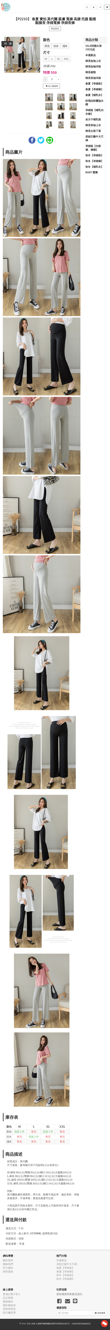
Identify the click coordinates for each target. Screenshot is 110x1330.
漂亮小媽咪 (31, 1324)
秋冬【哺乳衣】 (94, 166)
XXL (66, 59)
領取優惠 (100, 1313)
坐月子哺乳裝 (93, 119)
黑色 (47, 46)
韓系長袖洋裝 (93, 77)
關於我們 (8, 1260)
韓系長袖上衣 (93, 125)
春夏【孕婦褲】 (94, 89)
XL (58, 59)
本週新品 (90, 55)
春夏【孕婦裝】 (94, 83)
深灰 (56, 46)
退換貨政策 (9, 1308)
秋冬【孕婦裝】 (94, 155)
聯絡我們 (8, 1264)
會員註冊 (8, 1294)
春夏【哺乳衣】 (94, 95)
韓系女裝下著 (93, 130)
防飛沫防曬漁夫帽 (94, 102)
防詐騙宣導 (9, 1312)
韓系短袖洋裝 (93, 66)
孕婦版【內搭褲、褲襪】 (93, 147)
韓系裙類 (90, 72)
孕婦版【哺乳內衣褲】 (94, 111)
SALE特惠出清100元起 (93, 47)
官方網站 (8, 1267)
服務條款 (8, 1301)
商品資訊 (55, 28)
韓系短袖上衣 (93, 60)
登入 (17, 1294)
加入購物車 (52, 86)
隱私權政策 (9, 1305)
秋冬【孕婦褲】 (94, 161)
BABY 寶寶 (91, 172)
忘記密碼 (8, 1297)
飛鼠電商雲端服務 (80, 1324)
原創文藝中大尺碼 (94, 138)
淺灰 (64, 46)
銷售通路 (8, 1271)
